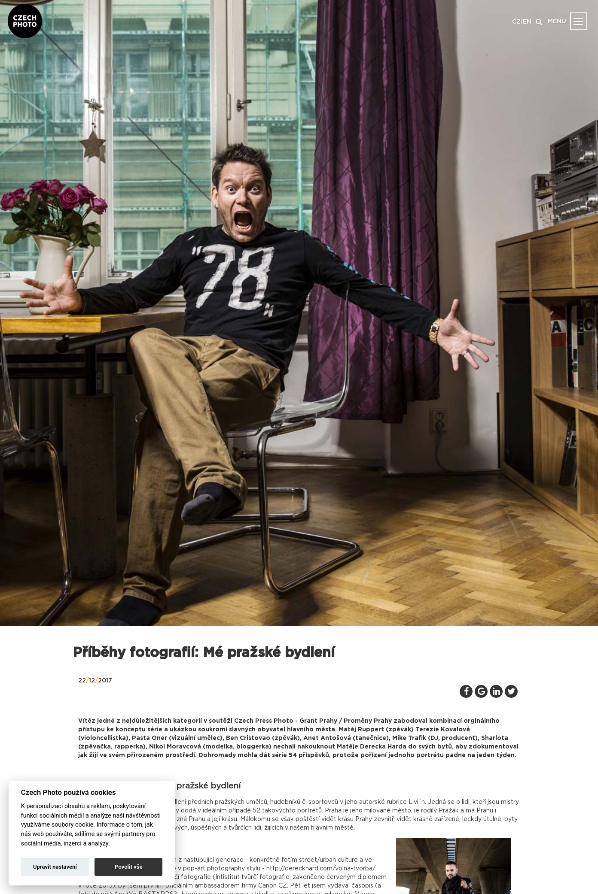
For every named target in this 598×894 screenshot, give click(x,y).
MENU (557, 21)
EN (527, 22)
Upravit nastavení (55, 867)
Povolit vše (128, 867)
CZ (516, 22)
